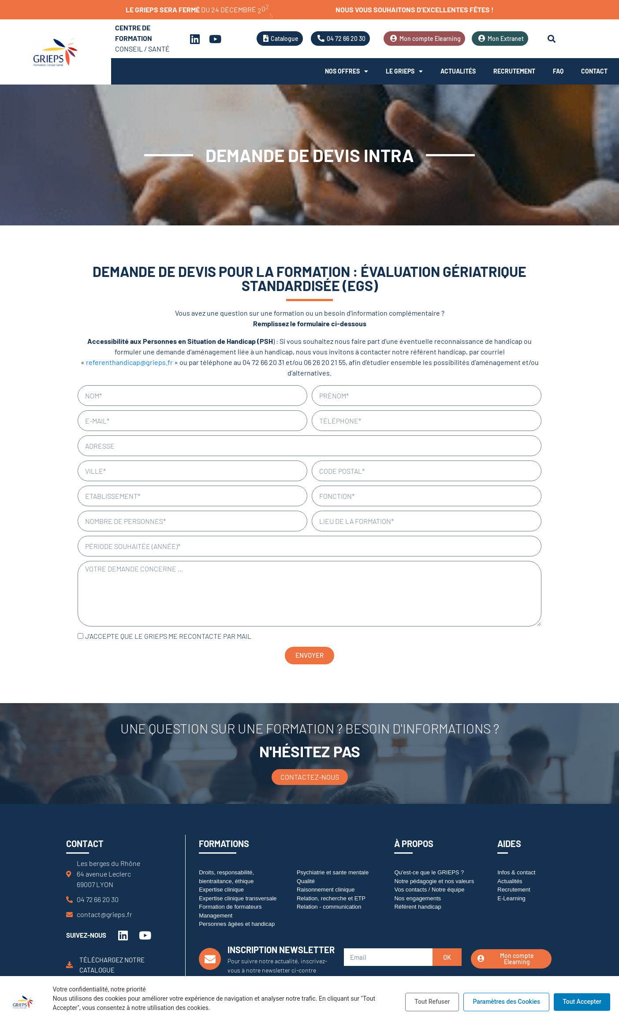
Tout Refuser (432, 1001)
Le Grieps (404, 71)
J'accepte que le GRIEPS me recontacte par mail (168, 636)
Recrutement (514, 71)
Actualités (458, 71)
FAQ (558, 71)
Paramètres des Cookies (506, 1001)
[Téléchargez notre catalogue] (69, 965)
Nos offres (346, 71)
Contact (594, 71)
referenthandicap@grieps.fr (129, 362)
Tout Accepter (582, 1001)
